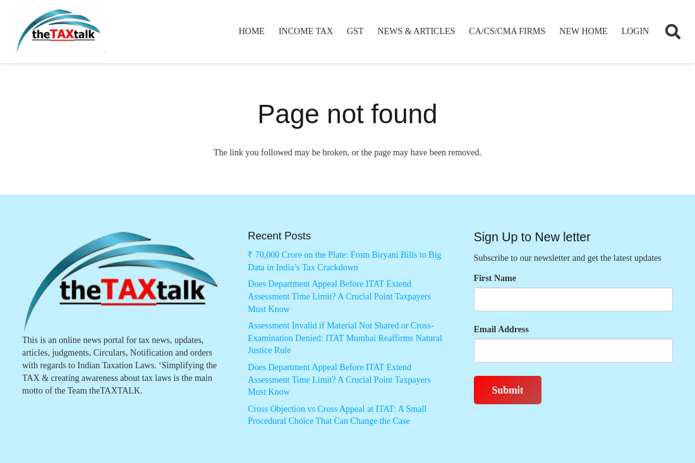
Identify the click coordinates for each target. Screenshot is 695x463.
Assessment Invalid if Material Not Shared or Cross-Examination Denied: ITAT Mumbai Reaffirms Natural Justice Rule (345, 338)
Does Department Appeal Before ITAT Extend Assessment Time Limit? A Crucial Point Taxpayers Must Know (339, 296)
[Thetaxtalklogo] (59, 32)
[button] (672, 31)
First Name (495, 278)
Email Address (501, 329)
